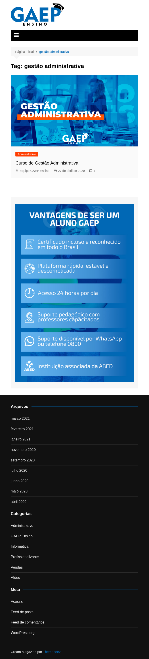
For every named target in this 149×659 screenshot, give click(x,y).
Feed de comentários (27, 622)
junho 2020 (19, 481)
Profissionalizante (25, 557)
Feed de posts (22, 612)
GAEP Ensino (22, 536)
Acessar (17, 601)
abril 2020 (18, 502)
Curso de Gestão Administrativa (46, 163)
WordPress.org (22, 633)
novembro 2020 (23, 450)
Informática (19, 546)
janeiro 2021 (20, 439)
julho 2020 (19, 470)
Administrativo (27, 154)
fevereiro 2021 (22, 429)
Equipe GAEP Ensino (34, 171)
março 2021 (20, 418)
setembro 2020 (23, 460)
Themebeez (52, 652)
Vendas (17, 567)
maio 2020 (19, 491)
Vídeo (15, 578)
